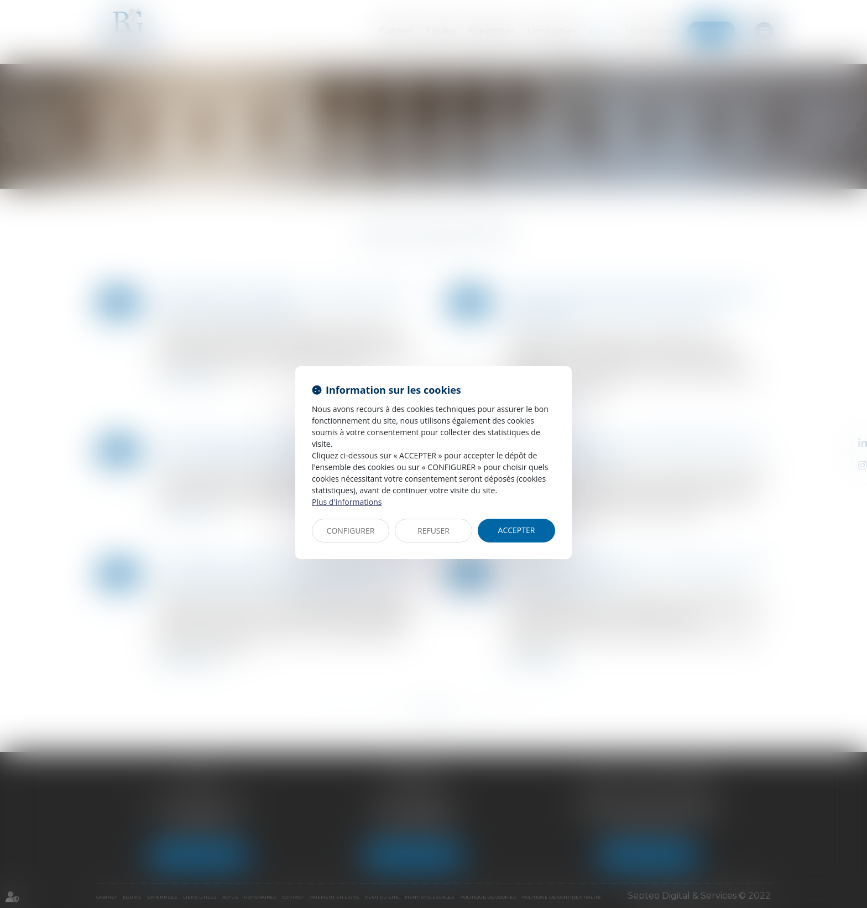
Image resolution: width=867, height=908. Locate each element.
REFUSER (433, 530)
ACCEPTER (516, 530)
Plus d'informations (347, 502)
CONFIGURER (351, 530)
